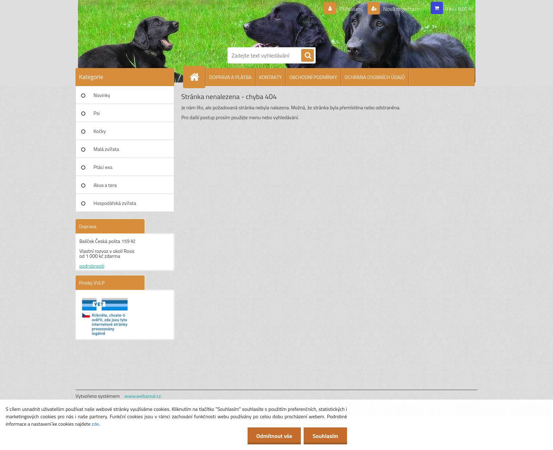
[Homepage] (197, 77)
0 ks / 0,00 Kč (459, 8)
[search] (307, 55)
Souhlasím (325, 436)
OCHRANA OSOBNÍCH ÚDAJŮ (375, 77)
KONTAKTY (270, 77)
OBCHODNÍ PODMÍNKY (313, 77)
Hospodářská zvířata (114, 203)
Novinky (101, 95)
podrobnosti (91, 265)
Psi (96, 113)
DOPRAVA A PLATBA (230, 77)
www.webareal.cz (142, 396)
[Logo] (252, 22)
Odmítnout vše (274, 436)
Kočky (99, 131)
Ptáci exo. (103, 167)
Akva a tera (105, 185)
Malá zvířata (106, 149)
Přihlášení (351, 9)
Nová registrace (401, 9)
